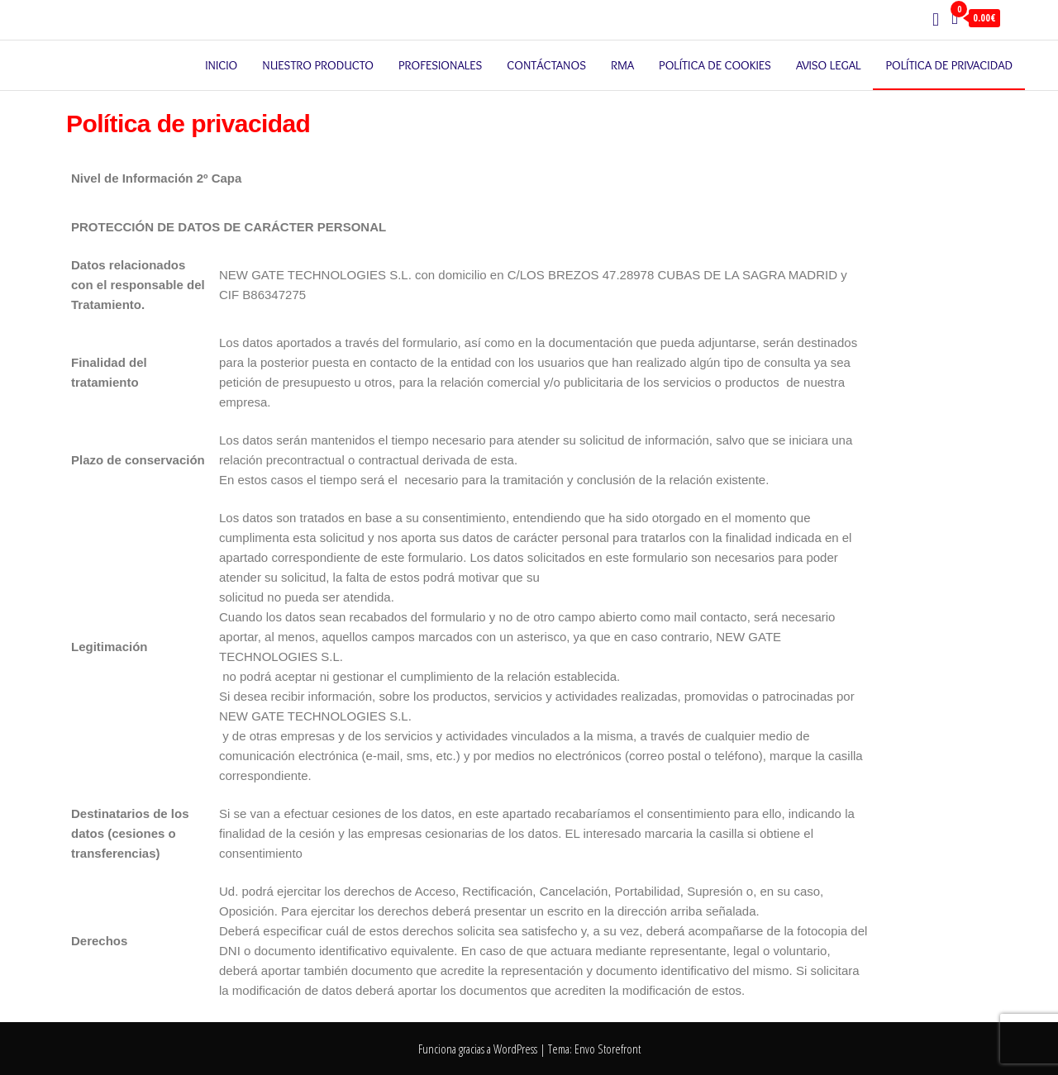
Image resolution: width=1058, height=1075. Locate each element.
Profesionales (440, 65)
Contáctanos (546, 65)
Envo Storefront (607, 1048)
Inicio (221, 65)
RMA (622, 65)
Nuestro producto (318, 65)
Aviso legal (828, 65)
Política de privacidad (949, 65)
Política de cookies (715, 65)
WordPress (515, 1048)
